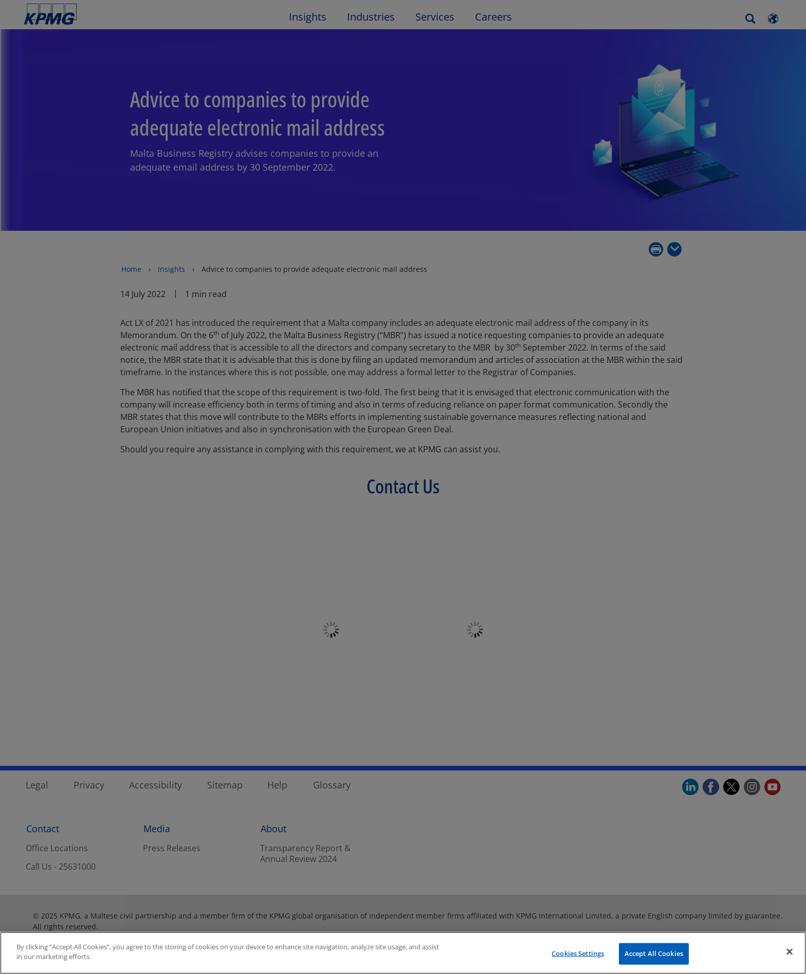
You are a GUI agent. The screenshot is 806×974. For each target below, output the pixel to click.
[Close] (789, 951)
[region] (403, 953)
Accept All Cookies (654, 953)
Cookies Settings (578, 953)
